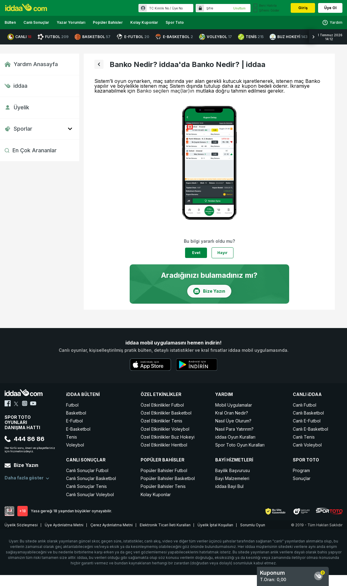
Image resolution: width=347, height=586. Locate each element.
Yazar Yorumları (71, 22)
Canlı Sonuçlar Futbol (87, 470)
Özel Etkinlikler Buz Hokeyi (168, 437)
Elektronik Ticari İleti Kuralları (165, 525)
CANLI (19, 37)
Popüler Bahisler (108, 22)
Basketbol (76, 412)
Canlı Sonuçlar (36, 22)
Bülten (10, 22)
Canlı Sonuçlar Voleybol (90, 494)
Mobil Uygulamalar (233, 405)
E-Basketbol (78, 429)
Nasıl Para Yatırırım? (234, 429)
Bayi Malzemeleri (232, 478)
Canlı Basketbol (308, 412)
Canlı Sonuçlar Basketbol (91, 478)
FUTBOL (52, 37)
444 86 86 (24, 439)
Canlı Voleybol (307, 444)
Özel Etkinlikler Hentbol (164, 444)
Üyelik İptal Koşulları (215, 525)
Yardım (332, 22)
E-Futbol (74, 420)
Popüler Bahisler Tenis (163, 486)
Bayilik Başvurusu (232, 470)
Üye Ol (330, 7)
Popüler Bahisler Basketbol (168, 478)
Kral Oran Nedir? (231, 412)
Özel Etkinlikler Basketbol (166, 412)
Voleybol (75, 444)
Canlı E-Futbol (307, 420)
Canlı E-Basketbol (310, 429)
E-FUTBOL (133, 37)
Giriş (303, 7)
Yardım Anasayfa (31, 64)
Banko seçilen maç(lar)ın (165, 91)
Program (301, 470)
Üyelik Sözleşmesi (21, 525)
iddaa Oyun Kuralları (235, 437)
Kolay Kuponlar (144, 22)
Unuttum (239, 8)
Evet (196, 252)
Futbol (72, 405)
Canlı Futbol (304, 405)
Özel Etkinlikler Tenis (161, 420)
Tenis (71, 437)
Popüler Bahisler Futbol (164, 470)
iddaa (16, 86)
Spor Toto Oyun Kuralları (240, 444)
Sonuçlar (301, 478)
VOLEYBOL (215, 37)
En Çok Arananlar (31, 150)
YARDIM (224, 394)
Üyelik (17, 107)
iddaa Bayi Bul (229, 486)
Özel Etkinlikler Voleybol (165, 429)
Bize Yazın (21, 465)
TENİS (251, 37)
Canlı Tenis (304, 437)
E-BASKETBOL (174, 37)
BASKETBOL (92, 37)
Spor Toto (175, 22)
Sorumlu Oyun (252, 525)
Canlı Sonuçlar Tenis (86, 486)
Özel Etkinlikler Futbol (162, 405)
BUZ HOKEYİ (288, 37)
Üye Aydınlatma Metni (64, 525)
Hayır (222, 252)
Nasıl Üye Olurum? (233, 420)
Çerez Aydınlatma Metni (111, 525)
